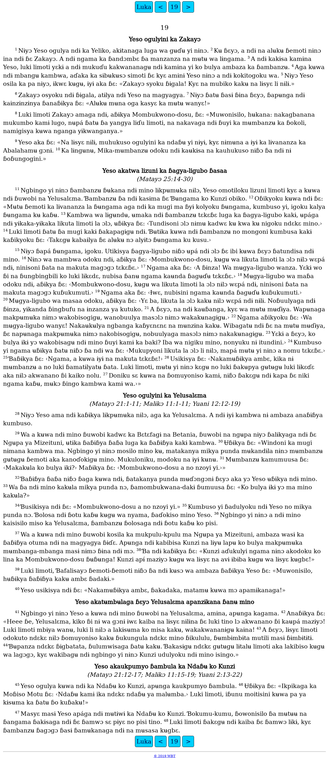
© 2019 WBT (165, 756)
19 (174, 7)
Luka (143, 7)
